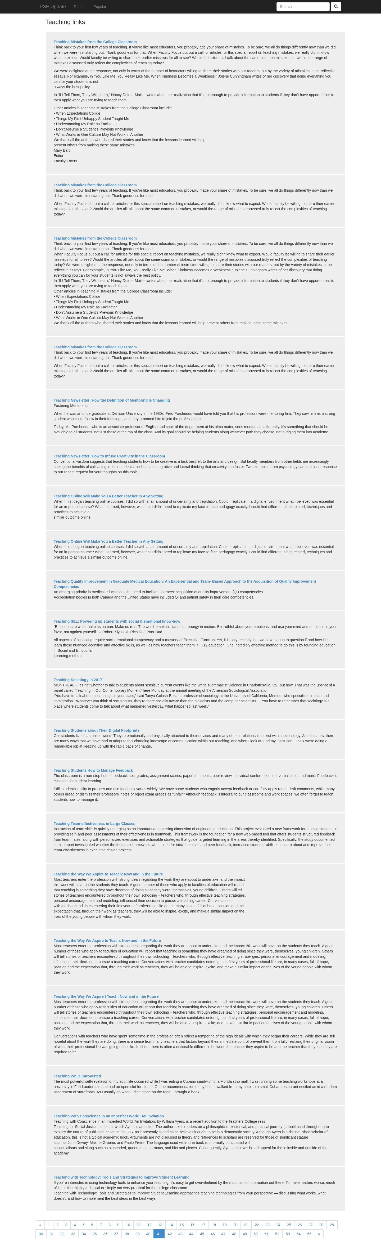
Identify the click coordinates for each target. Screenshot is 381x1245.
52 (277, 1234)
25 (289, 1225)
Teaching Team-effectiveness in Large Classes (94, 823)
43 (181, 1234)
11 (139, 1225)
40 (148, 1234)
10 (128, 1225)
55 (309, 1234)
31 (52, 1234)
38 (127, 1234)
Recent (79, 7)
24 (278, 1225)
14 (171, 1225)
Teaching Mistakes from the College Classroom (95, 42)
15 (182, 1225)
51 (266, 1234)
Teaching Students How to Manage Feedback (93, 770)
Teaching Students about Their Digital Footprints (96, 730)
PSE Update (53, 6)
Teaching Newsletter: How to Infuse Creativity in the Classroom (109, 456)
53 (288, 1234)
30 (41, 1234)
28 (321, 1225)
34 (84, 1234)
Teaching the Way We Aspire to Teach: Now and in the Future (107, 940)
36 (105, 1234)
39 (137, 1234)
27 (311, 1225)
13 (160, 1225)
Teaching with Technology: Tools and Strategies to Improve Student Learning (121, 1177)
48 (234, 1234)
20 (235, 1225)
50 (256, 1234)
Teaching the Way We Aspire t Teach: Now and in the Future (106, 996)
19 (225, 1225)
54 (299, 1234)
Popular (99, 7)
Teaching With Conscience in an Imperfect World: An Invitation (109, 1116)
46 (213, 1234)
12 (149, 1225)
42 (170, 1234)
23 (267, 1225)
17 (203, 1225)
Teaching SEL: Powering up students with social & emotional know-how (117, 621)
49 (245, 1234)
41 (159, 1234)
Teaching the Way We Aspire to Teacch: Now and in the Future (108, 874)
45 (202, 1234)
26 (300, 1225)
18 (214, 1225)
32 (62, 1234)
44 (191, 1234)
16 (192, 1225)
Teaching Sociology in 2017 (78, 680)
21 (246, 1225)
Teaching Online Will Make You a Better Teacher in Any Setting (109, 496)
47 (223, 1234)
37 (116, 1234)
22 (257, 1225)
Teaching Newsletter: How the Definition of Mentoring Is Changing (112, 400)
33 (73, 1234)
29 (332, 1225)
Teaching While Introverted (77, 1076)
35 (95, 1234)
